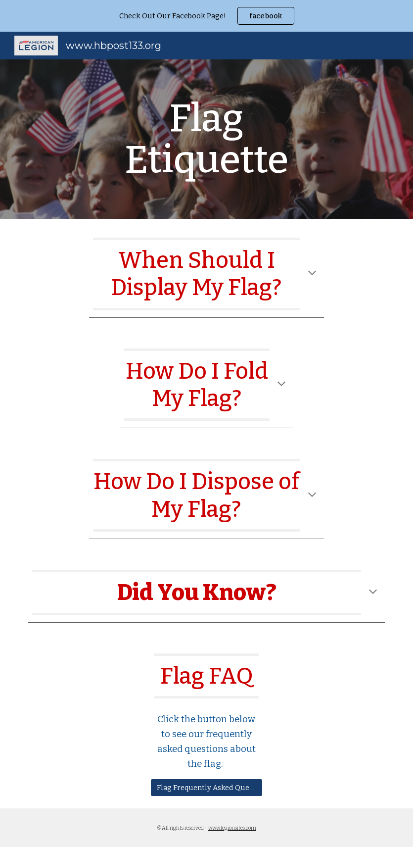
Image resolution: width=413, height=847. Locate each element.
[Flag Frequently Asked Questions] (207, 787)
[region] (206, 16)
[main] (206, 139)
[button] (312, 274)
